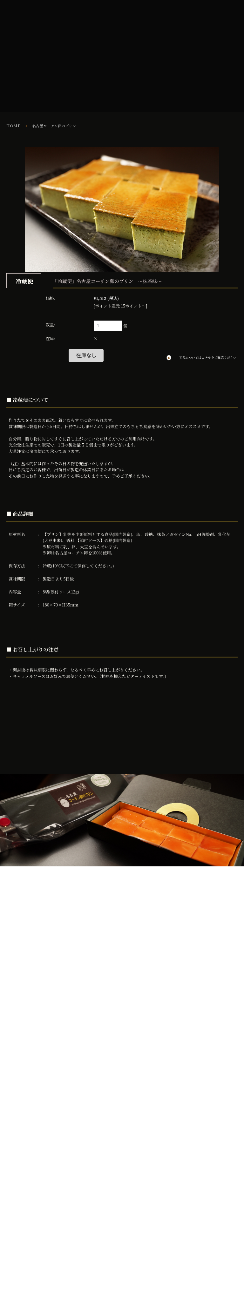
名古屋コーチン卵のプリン (54, 125)
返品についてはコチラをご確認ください (207, 357)
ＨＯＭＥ (13, 125)
